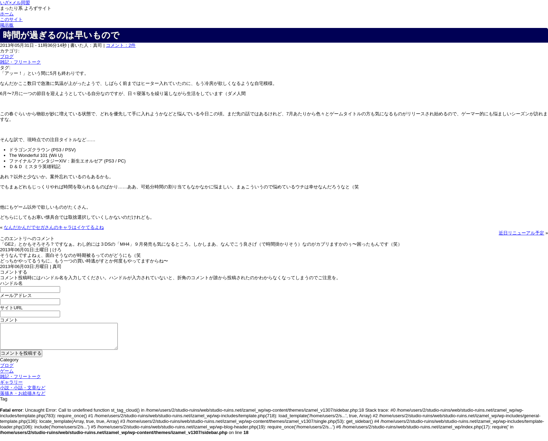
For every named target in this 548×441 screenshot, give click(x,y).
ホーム (7, 13)
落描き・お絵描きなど (22, 393)
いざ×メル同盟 (15, 2)
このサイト (11, 19)
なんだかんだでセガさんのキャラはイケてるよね (54, 227)
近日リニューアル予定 (521, 233)
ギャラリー (11, 382)
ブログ (7, 56)
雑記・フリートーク (20, 62)
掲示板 (7, 25)
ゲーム (7, 371)
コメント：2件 (121, 45)
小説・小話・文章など (22, 387)
